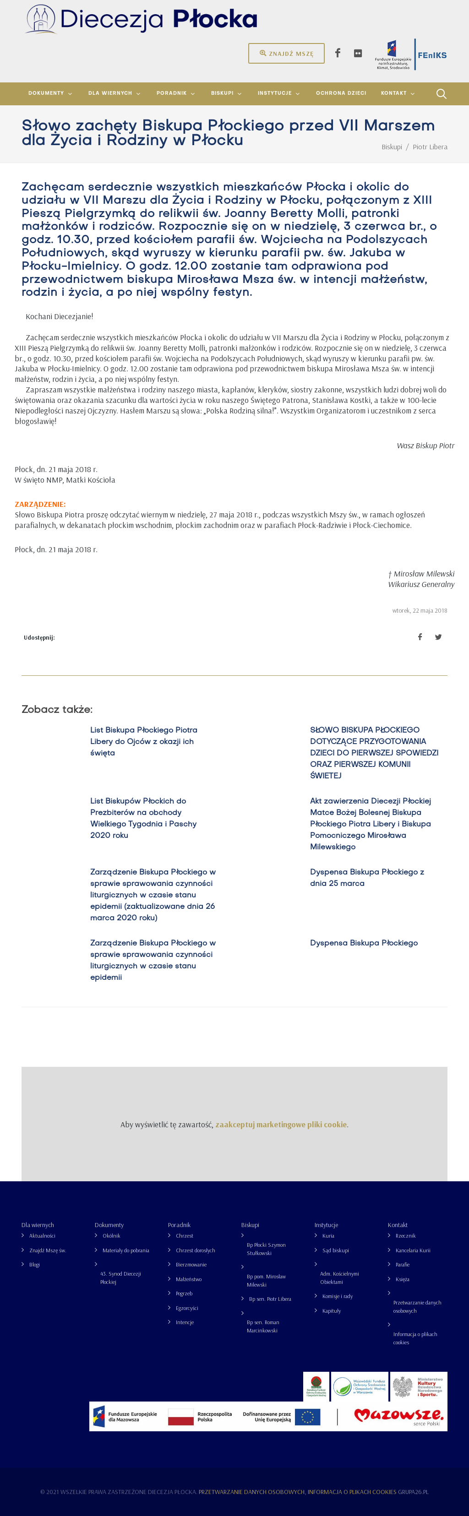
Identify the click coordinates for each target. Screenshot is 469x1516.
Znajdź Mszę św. (47, 1250)
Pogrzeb (184, 1293)
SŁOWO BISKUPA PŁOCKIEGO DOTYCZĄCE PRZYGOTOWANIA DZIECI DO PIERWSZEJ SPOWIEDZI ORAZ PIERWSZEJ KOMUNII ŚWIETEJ (374, 753)
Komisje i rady (337, 1296)
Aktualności (42, 1235)
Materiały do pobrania (126, 1250)
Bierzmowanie (191, 1264)
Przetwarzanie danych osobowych (417, 1306)
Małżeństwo (189, 1279)
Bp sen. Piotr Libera (270, 1298)
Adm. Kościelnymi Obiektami (339, 1277)
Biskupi (250, 1225)
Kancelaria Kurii (413, 1250)
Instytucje (326, 1225)
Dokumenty (109, 1225)
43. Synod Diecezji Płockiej (120, 1277)
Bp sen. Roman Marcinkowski (263, 1326)
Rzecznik (406, 1235)
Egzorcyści (187, 1307)
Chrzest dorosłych (195, 1250)
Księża (402, 1279)
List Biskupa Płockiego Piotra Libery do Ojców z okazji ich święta (143, 742)
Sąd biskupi (335, 1250)
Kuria (328, 1235)
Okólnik (111, 1235)
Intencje (185, 1322)
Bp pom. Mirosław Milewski (266, 1280)
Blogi (34, 1264)
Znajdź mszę (286, 53)
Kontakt (398, 1225)
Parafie (402, 1264)
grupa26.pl (413, 1492)
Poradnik (179, 1225)
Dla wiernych (38, 1225)
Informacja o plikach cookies (415, 1338)
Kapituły (331, 1310)
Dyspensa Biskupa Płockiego (364, 943)
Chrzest (184, 1235)
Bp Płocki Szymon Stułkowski (266, 1248)
